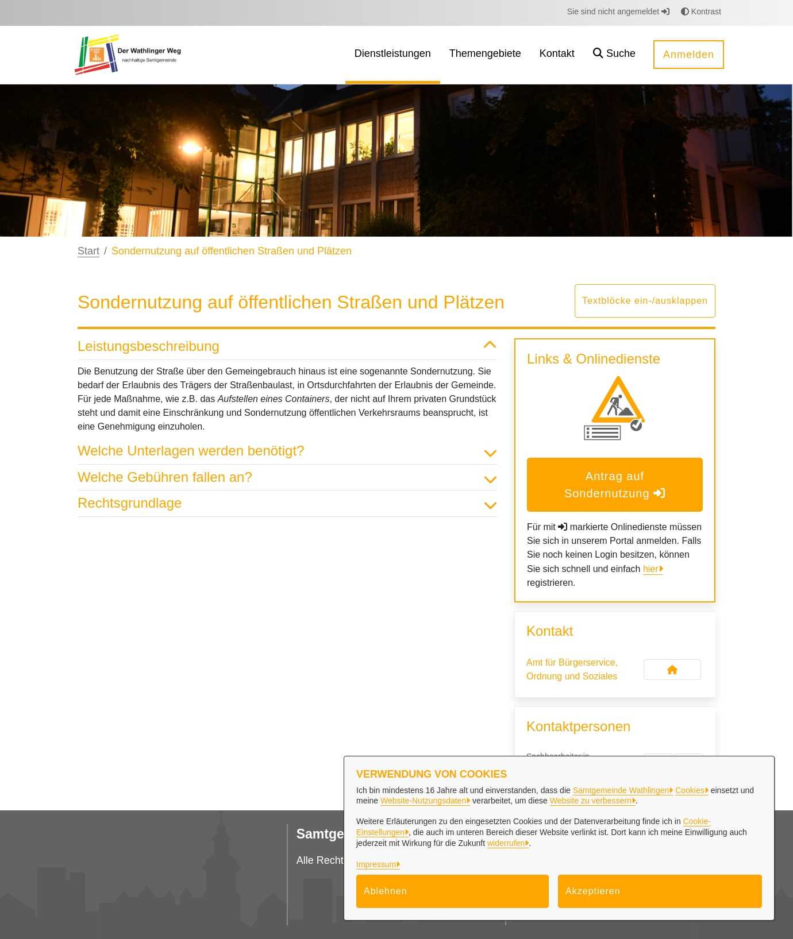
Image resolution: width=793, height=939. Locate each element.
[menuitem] (392, 55)
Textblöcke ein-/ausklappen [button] (645, 301)
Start (88, 251)
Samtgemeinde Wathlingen (621, 790)
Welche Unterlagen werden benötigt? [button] (287, 451)
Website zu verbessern (591, 800)
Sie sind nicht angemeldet (618, 11)
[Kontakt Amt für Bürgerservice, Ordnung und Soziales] (672, 669)
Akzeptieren (593, 891)
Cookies (690, 790)
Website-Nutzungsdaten (423, 800)
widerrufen (506, 843)
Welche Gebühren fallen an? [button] (287, 477)
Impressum (376, 864)
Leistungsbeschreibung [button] (287, 346)
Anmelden (688, 54)
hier (651, 569)
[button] (614, 55)
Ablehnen (385, 891)
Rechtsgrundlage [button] (287, 503)
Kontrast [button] (701, 11)
